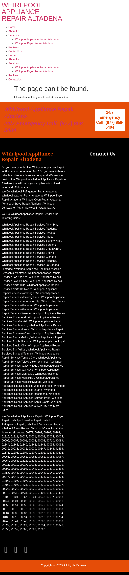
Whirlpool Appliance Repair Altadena (37, 39)
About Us (13, 31)
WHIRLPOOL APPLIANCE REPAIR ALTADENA (32, 11)
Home (12, 27)
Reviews (13, 47)
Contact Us (15, 51)
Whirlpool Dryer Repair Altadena (34, 43)
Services (13, 35)
